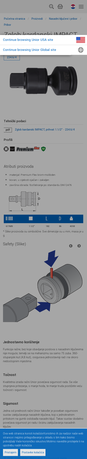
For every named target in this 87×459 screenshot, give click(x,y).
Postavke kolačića (33, 452)
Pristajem (10, 452)
